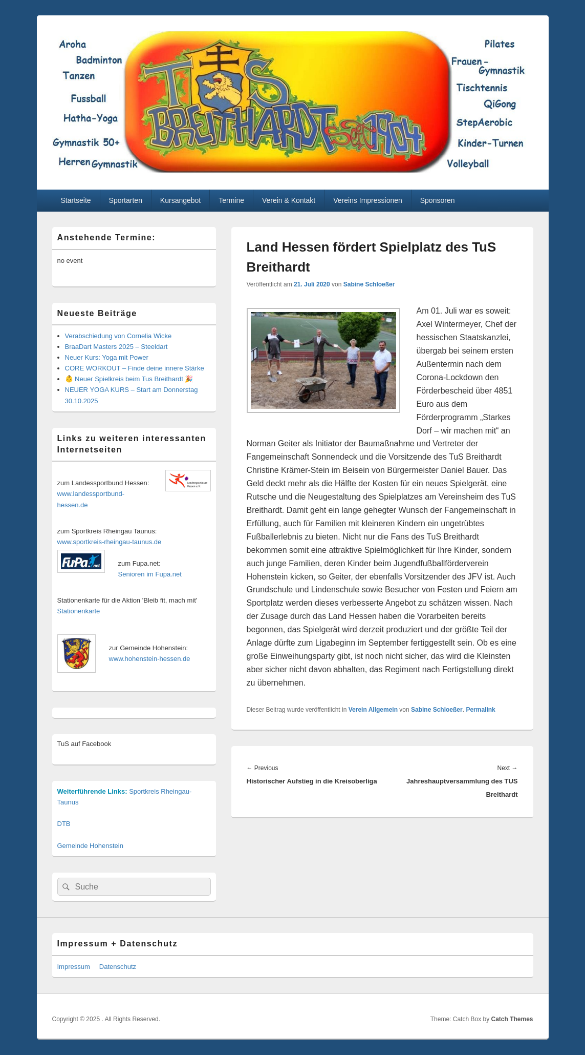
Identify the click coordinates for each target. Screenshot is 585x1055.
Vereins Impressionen (367, 200)
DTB (64, 824)
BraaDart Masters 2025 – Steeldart (116, 346)
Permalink (480, 709)
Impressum (73, 966)
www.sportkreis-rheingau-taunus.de (109, 542)
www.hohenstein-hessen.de (149, 659)
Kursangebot (180, 200)
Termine (231, 200)
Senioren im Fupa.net (150, 574)
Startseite (75, 200)
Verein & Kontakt (288, 200)
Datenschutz (117, 966)
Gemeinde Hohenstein (90, 846)
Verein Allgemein (373, 709)
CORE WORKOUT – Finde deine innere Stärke (134, 368)
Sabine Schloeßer (369, 284)
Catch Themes (512, 1019)
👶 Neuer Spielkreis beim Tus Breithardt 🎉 (129, 379)
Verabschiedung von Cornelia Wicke (118, 336)
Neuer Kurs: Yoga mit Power (106, 357)
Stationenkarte (78, 611)
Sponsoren (437, 200)
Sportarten (125, 200)
